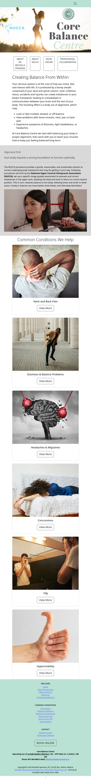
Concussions (45, 708)
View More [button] (45, 308)
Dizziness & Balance (45, 711)
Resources (45, 695)
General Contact (45, 732)
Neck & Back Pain (45, 716)
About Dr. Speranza (45, 689)
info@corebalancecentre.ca (57, 759)
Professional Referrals (45, 697)
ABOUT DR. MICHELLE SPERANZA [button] (20, 64)
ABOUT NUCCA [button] (35, 61)
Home (45, 687)
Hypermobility (45, 722)
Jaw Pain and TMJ (45, 719)
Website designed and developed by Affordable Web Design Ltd (41, 770)
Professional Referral (45, 735)
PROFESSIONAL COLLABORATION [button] (67, 61)
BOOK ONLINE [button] (49, 61)
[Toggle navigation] (75, 3)
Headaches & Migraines (45, 714)
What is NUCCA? (45, 692)
